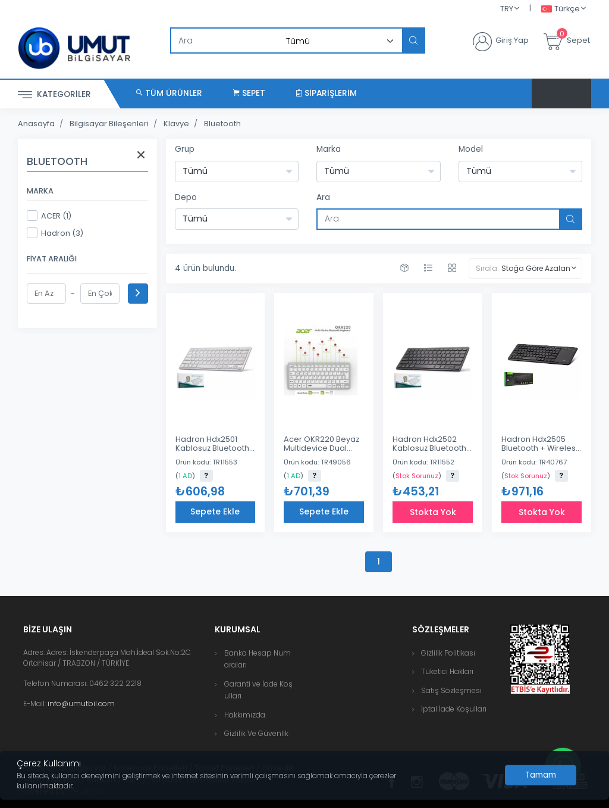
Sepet (249, 93)
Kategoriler (54, 95)
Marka (328, 149)
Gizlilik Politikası (448, 653)
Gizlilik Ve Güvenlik (256, 733)
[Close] (540, 775)
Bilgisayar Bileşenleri (109, 123)
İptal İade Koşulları (453, 709)
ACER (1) (49, 215)
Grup (184, 149)
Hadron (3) (55, 232)
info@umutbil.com (81, 703)
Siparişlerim (326, 93)
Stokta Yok (433, 512)
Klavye (176, 123)
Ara (323, 197)
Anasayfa (36, 123)
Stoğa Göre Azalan (535, 268)
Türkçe (560, 9)
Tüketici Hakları (447, 671)
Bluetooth (222, 123)
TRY (506, 9)
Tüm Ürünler (169, 93)
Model (471, 149)
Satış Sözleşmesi (451, 690)
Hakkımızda (244, 715)
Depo (186, 197)
